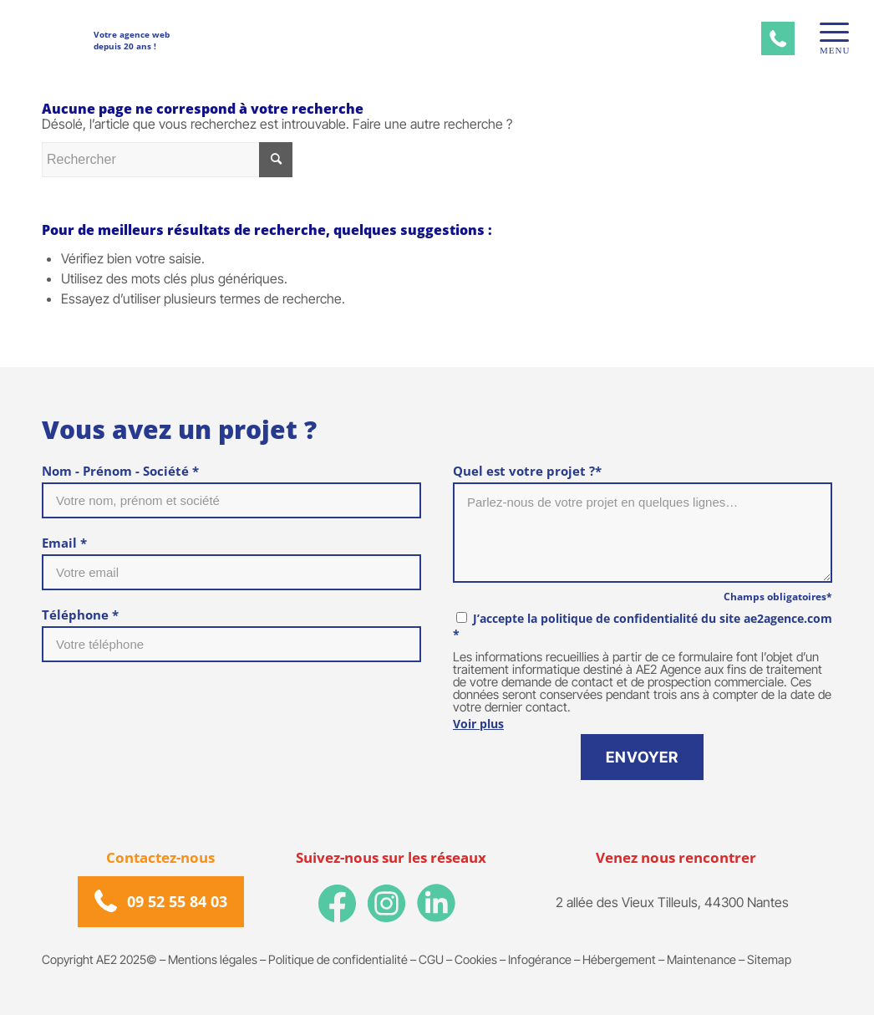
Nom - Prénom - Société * (120, 470)
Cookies (476, 959)
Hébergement (619, 959)
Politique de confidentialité (338, 959)
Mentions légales (212, 959)
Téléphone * (80, 614)
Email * (64, 542)
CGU (431, 959)
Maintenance (701, 959)
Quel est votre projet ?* (527, 470)
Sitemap (769, 959)
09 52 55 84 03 (177, 901)
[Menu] (829, 32)
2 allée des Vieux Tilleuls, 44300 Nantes (672, 902)
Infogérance (540, 959)
